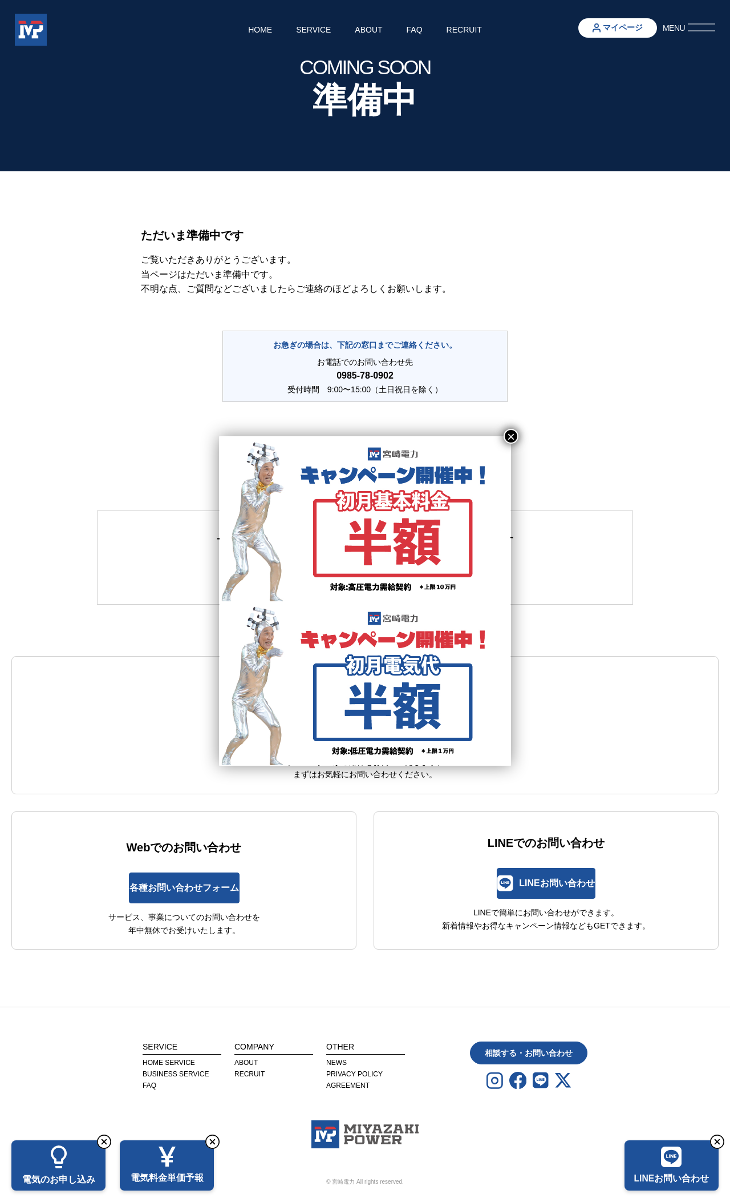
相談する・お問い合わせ (529, 1053)
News (336, 1063)
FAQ (415, 29)
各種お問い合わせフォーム (184, 888)
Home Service (169, 1063)
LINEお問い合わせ (545, 883)
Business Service (176, 1074)
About (368, 29)
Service (313, 29)
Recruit (464, 29)
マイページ (618, 28)
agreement (348, 1086)
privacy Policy (354, 1074)
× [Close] (511, 436)
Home (260, 29)
